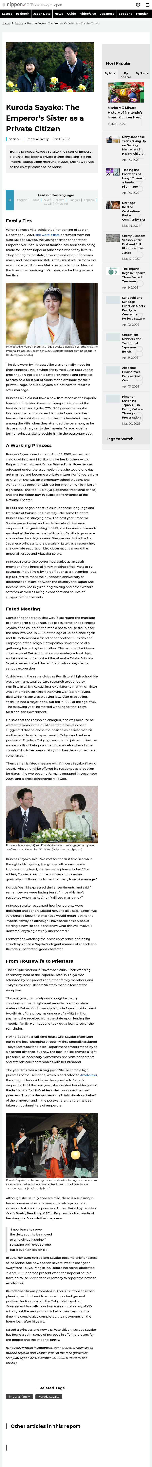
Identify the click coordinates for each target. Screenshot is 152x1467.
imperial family (19, 1396)
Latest (7, 14)
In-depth (22, 14)
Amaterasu (88, 1075)
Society (14, 139)
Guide (71, 14)
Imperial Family (38, 139)
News (59, 14)
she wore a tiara (47, 235)
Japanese (107, 14)
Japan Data (41, 14)
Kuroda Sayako (48, 1396)
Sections (125, 14)
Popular (142, 14)
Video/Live (88, 14)
